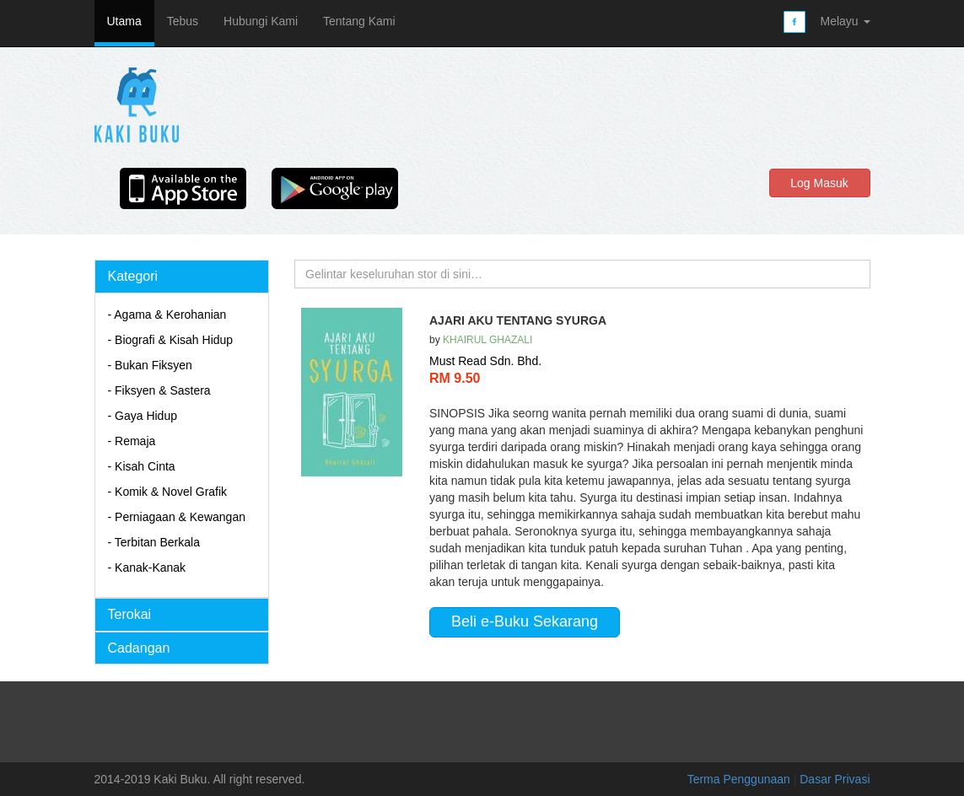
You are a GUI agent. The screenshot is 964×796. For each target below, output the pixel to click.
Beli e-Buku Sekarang (524, 621)
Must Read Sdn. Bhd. (485, 361)
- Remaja (132, 441)
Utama (124, 21)
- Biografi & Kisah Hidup (171, 340)
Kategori (133, 276)
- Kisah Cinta (141, 466)
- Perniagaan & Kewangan (176, 517)
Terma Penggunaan (740, 779)
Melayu (845, 21)
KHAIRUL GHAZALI (487, 340)
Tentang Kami (359, 21)
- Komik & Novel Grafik (168, 491)
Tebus (182, 21)
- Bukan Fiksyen (150, 365)
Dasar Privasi (835, 779)
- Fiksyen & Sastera (159, 390)
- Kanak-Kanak (147, 567)
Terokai (130, 614)
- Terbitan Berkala (154, 542)
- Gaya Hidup (142, 415)
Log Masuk (819, 183)
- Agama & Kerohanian (167, 314)
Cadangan (139, 648)
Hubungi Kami (260, 21)
